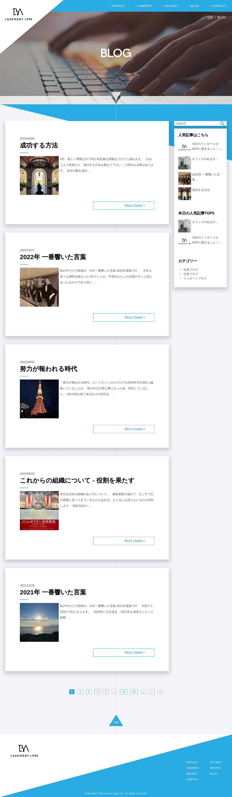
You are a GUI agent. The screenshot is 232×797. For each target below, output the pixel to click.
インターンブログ (195, 278)
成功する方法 (201, 190)
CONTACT (192, 779)
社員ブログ (191, 269)
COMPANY (192, 768)
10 (124, 692)
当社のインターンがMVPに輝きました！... (206, 146)
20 (134, 692)
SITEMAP (216, 762)
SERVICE (192, 762)
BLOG (213, 774)
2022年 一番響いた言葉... (206, 177)
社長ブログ (191, 274)
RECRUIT (192, 774)
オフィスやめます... (205, 159)
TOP (210, 17)
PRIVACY (215, 768)
